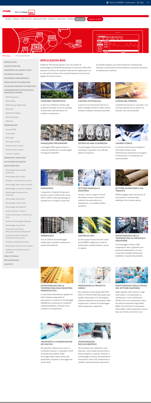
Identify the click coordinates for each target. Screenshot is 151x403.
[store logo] (22, 12)
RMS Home (6, 56)
